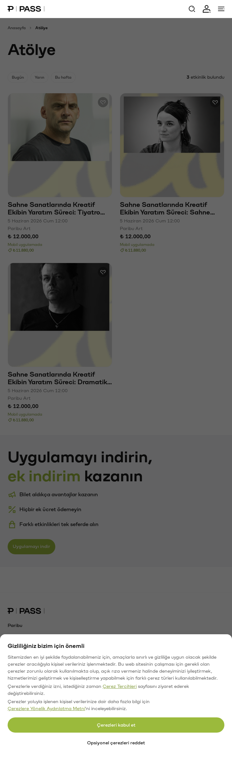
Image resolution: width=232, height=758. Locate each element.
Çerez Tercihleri (120, 686)
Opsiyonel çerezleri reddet (116, 743)
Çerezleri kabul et (116, 725)
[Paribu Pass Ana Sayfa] (26, 9)
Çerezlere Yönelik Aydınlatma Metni (46, 708)
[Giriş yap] (206, 9)
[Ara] (192, 9)
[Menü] (221, 9)
